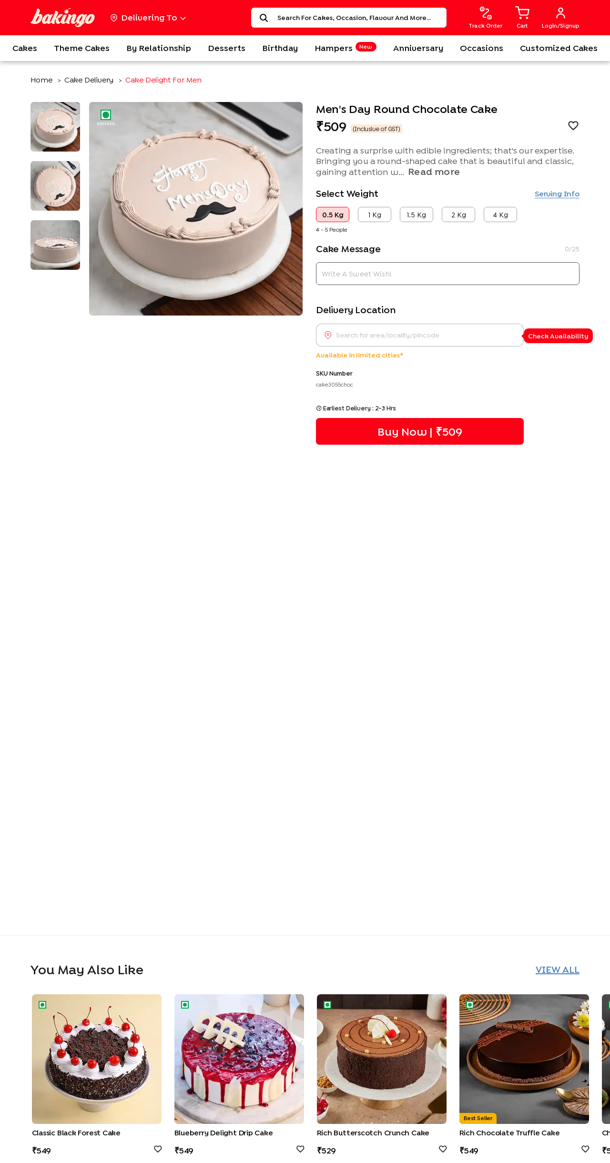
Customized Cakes (559, 47)
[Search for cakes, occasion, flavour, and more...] (359, 17)
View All (558, 969)
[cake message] (448, 273)
